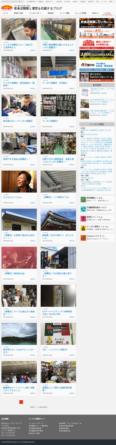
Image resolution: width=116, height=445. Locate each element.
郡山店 (95, 134)
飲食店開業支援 (64, 431)
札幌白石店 (84, 130)
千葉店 (97, 147)
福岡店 (89, 182)
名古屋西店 (97, 161)
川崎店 (92, 151)
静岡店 (83, 161)
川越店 (84, 147)
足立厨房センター (104, 149)
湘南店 (106, 151)
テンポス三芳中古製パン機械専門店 (99, 145)
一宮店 (103, 163)
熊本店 (84, 184)
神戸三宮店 (102, 173)
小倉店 (83, 182)
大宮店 (89, 140)
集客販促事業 (64, 428)
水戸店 (103, 138)
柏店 (102, 147)
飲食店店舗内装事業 (66, 426)
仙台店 (89, 134)
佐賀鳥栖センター (99, 182)
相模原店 (99, 151)
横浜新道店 (84, 151)
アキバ (87, 149)
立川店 (94, 149)
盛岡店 (83, 134)
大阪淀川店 (94, 171)
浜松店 (89, 161)
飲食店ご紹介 (18, 13)
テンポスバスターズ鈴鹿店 (90, 169)
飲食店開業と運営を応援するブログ (38, 7)
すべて (5, 13)
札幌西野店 (94, 130)
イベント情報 (64, 13)
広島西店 (84, 178)
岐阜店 (84, 165)
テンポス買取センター (104, 188)
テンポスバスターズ (88, 188)
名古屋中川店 (107, 161)
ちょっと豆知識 (80, 13)
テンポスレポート (35, 13)
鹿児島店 (91, 184)
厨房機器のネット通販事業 (38, 426)
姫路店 (87, 173)
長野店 (110, 157)
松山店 (90, 178)
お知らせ (95, 13)
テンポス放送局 (86, 138)
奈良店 (103, 169)
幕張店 (90, 147)
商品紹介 (51, 13)
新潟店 (103, 157)
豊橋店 (110, 163)
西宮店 (94, 173)
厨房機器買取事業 (35, 428)
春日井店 (96, 163)
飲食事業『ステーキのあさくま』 (71, 423)
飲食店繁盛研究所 (88, 190)
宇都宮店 (96, 138)
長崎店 (110, 182)
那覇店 (33, 50)
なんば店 (85, 171)
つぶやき (107, 13)
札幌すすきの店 (105, 130)
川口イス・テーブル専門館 (91, 142)
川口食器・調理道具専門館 (102, 140)
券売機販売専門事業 (36, 431)
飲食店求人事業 (34, 433)
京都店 (110, 169)
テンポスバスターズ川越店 (90, 157)
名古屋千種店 (87, 163)
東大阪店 (103, 171)
